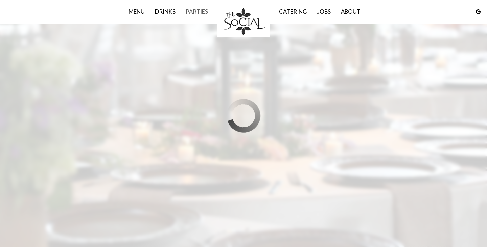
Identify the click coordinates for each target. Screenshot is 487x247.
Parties (197, 11)
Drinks (165, 11)
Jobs (324, 11)
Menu (137, 11)
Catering (293, 11)
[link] (243, 21)
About (351, 11)
